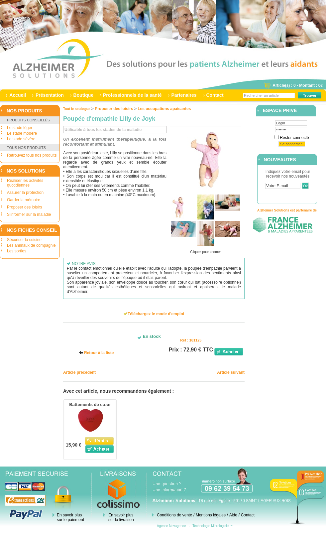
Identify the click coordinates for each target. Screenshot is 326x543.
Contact (215, 95)
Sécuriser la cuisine (24, 239)
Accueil (17, 95)
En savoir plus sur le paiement (70, 517)
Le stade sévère (21, 139)
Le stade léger (19, 127)
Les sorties (16, 251)
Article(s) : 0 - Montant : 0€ (297, 85)
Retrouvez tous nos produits (31, 155)
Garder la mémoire (23, 200)
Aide (233, 515)
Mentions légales (211, 515)
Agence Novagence (171, 526)
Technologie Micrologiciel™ (212, 526)
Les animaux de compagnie (31, 245)
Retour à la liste (99, 352)
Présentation (49, 95)
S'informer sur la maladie (29, 214)
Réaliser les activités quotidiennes (25, 183)
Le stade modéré (22, 133)
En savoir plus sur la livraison (121, 517)
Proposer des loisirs (24, 207)
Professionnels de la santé (132, 95)
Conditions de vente (174, 515)
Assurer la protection (25, 192)
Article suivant (231, 372)
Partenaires (184, 95)
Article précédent (79, 372)
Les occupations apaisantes (164, 108)
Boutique (83, 95)
